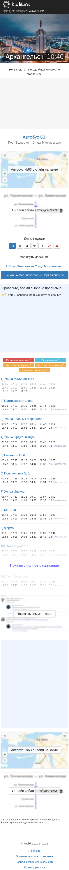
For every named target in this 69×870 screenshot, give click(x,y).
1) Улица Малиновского (17, 379)
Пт (41, 246)
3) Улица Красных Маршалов (21, 419)
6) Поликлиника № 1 (15, 473)
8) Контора (8, 510)
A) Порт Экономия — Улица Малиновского (34, 266)
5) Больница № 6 (13, 455)
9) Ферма (7, 528)
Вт (20, 246)
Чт (34, 246)
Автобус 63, (34, 137)
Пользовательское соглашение (34, 856)
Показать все (59, 409)
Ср (27, 246)
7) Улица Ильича (12, 491)
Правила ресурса (34, 867)
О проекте (34, 850)
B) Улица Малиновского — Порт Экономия (35, 275)
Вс (57, 246)
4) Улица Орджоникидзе (18, 437)
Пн (12, 246)
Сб (49, 246)
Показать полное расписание (34, 565)
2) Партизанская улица (17, 400)
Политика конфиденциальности (34, 861)
